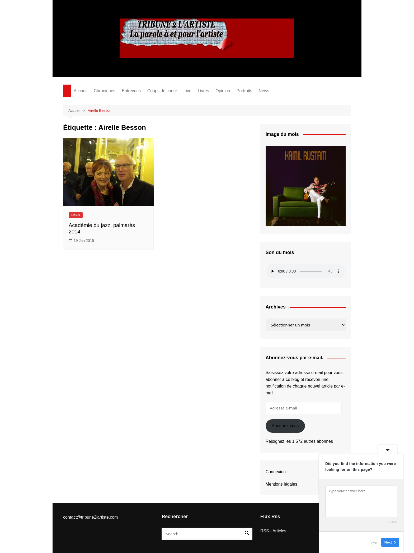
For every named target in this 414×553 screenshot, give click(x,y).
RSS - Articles (273, 531)
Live (187, 91)
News (264, 91)
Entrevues (131, 91)
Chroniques (104, 91)
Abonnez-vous (285, 425)
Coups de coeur (162, 91)
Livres (203, 91)
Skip (373, 542)
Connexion (276, 471)
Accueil (80, 91)
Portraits (244, 91)
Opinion (222, 91)
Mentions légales (281, 484)
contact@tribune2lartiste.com (90, 517)
